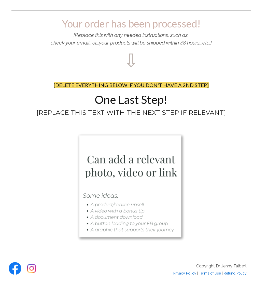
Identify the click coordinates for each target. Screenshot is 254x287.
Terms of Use (210, 273)
